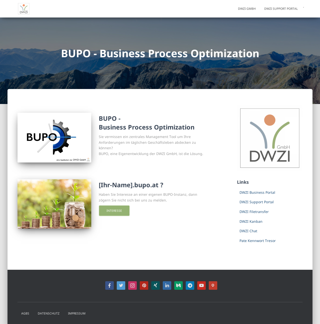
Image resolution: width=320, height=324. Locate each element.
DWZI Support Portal (281, 8)
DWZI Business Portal (257, 192)
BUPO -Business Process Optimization (146, 122)
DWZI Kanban (251, 221)
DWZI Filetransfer (254, 211)
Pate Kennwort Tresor (258, 240)
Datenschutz (49, 313)
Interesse (114, 210)
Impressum (77, 313)
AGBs (25, 313)
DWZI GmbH (247, 8)
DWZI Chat (248, 230)
